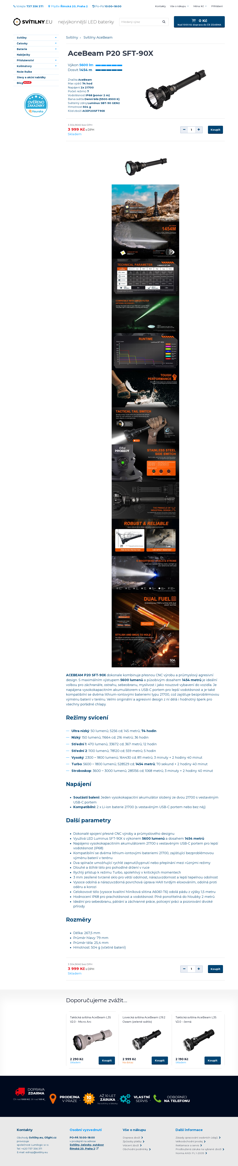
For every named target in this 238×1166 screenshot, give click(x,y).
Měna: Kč (198, 6)
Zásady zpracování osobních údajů (197, 1137)
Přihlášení (217, 6)
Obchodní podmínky (135, 1149)
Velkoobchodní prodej (189, 1141)
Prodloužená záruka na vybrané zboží (198, 1149)
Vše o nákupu (178, 6)
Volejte (28, 6)
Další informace (189, 1130)
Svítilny (72, 37)
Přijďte (68, 6)
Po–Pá (106, 6)
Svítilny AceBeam (98, 37)
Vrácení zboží (131, 1145)
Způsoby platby (132, 1141)
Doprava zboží (131, 1137)
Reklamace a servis (187, 1145)
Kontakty (160, 6)
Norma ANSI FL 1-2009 (190, 1153)
